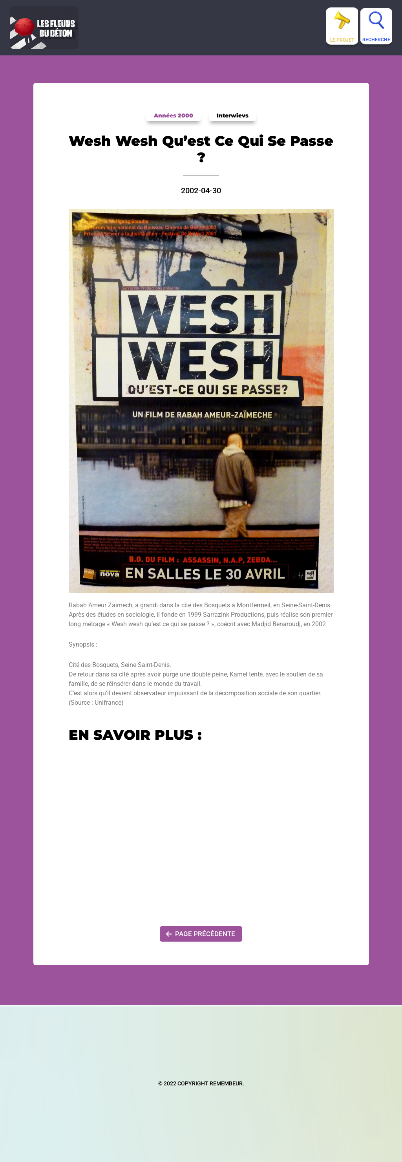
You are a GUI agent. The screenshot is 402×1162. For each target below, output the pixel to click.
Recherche (376, 39)
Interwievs (230, 115)
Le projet (342, 40)
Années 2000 (174, 115)
